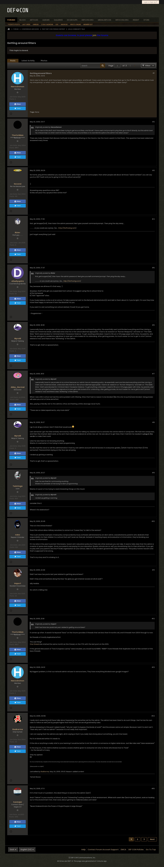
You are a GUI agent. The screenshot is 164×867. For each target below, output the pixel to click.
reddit (136, 20)
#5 (153, 268)
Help (83, 849)
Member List (88, 24)
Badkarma (45, 771)
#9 (153, 473)
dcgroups (72, 20)
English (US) (27, 849)
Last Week (26, 24)
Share (17, 104)
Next (152, 839)
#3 (153, 170)
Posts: (12, 99)
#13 (153, 667)
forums (11, 20)
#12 (153, 618)
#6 (153, 325)
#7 (153, 374)
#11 (153, 570)
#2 (153, 122)
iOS (57, 24)
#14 (153, 716)
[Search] (92, 65)
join (94, 35)
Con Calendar (47, 24)
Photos (44, 60)
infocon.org (122, 20)
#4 (153, 219)
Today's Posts (14, 24)
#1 (154, 73)
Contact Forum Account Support (103, 849)
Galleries (58, 20)
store (146, 20)
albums (45, 20)
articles (34, 20)
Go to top (151, 849)
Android (64, 24)
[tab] (12, 61)
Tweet (17, 108)
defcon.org (88, 20)
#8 (153, 422)
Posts (12, 60)
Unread (36, 24)
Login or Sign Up (150, 2)
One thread (34, 644)
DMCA (123, 849)
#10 (153, 521)
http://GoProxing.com (67, 228)
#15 (153, 788)
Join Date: (14, 97)
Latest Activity (28, 60)
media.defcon (104, 20)
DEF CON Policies (136, 849)
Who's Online (75, 24)
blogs (22, 20)
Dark (13, 849)
